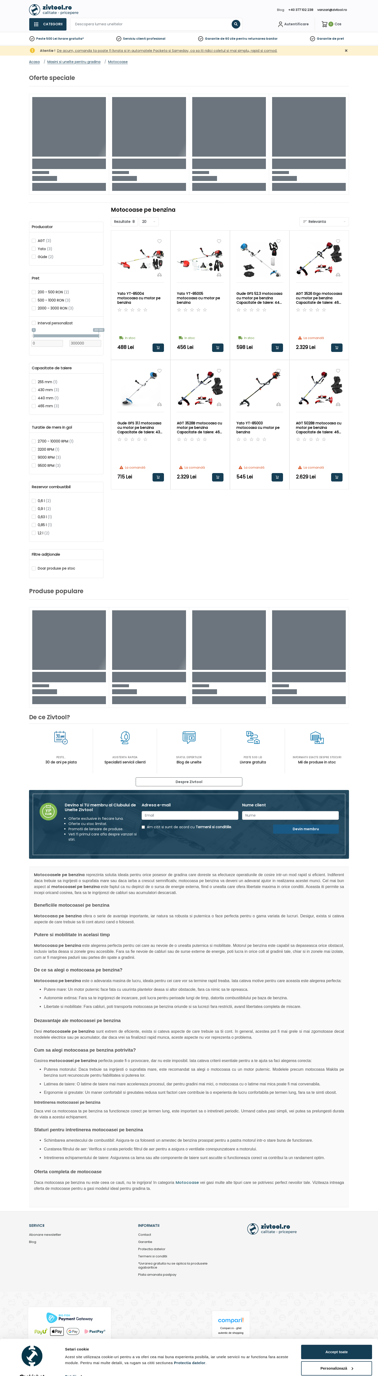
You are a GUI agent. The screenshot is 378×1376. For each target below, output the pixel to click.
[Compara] (159, 274)
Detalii (70, 1364)
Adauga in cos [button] (158, 348)
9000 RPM (49, 457)
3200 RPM (49, 449)
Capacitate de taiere (52, 368)
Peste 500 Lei (46, 38)
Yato (45, 248)
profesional (156, 38)
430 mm (48, 389)
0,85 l (45, 524)
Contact (144, 1235)
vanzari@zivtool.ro (332, 9)
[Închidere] (346, 51)
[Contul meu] (293, 24)
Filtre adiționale (46, 554)
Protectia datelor (151, 1249)
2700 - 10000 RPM (56, 441)
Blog (280, 9)
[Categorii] (47, 24)
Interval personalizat (55, 323)
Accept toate (336, 1340)
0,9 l (44, 508)
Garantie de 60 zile (220, 38)
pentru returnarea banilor (257, 38)
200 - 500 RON (53, 292)
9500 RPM (49, 465)
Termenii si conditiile (213, 827)
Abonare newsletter (45, 1235)
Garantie (324, 38)
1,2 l (44, 533)
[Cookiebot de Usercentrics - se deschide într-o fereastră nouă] (32, 1366)
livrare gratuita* (71, 38)
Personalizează (336, 1356)
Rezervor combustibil (51, 487)
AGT (44, 240)
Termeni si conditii (152, 1256)
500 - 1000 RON (54, 300)
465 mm (48, 406)
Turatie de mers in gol (52, 427)
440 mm (48, 398)
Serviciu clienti (134, 38)
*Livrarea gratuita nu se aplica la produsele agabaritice (173, 1266)
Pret (35, 278)
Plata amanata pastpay (157, 1275)
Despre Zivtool (189, 781)
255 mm (48, 381)
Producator (42, 227)
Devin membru (306, 828)
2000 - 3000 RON (56, 308)
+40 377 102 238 (300, 9)
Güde (46, 256)
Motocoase (187, 1182)
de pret (338, 38)
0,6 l (44, 500)
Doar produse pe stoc (56, 568)
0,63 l (45, 517)
